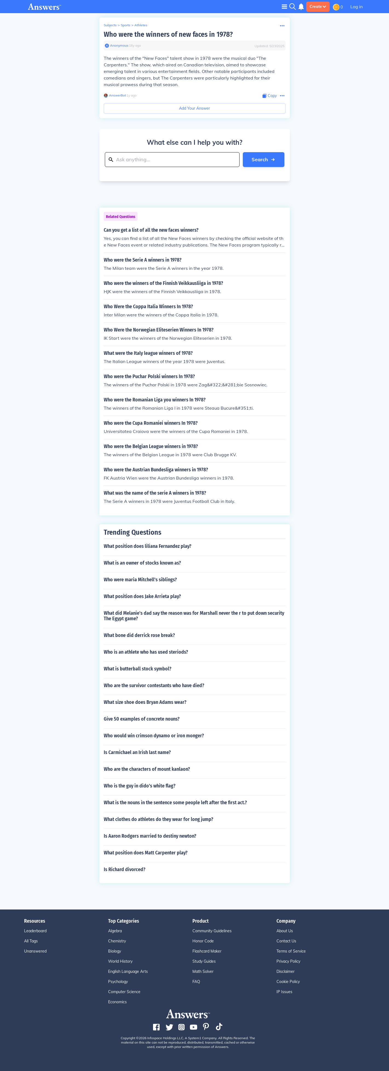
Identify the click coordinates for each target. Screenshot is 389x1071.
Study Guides (204, 961)
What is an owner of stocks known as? (142, 563)
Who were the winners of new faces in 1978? (168, 34)
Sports (125, 25)
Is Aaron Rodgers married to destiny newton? (150, 836)
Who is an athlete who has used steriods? (146, 652)
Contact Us (286, 941)
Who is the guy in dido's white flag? (139, 786)
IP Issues (284, 991)
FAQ (196, 981)
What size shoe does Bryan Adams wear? (145, 702)
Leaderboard (35, 930)
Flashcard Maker (206, 951)
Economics (117, 1001)
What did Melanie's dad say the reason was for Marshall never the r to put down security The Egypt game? (194, 616)
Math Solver (203, 971)
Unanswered (35, 951)
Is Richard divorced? (124, 869)
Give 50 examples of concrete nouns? (142, 719)
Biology (114, 951)
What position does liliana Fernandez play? (147, 546)
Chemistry (117, 941)
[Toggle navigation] (284, 6)
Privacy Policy (288, 961)
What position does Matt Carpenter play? (146, 853)
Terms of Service (291, 951)
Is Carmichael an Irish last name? (137, 752)
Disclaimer (285, 971)
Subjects (110, 25)
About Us (284, 930)
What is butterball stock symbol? (137, 669)
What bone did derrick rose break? (139, 635)
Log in (356, 6)
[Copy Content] (270, 96)
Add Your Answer (194, 108)
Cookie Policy (288, 981)
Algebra (115, 930)
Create (318, 6)
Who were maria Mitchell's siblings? (140, 580)
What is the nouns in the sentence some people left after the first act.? (175, 803)
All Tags (31, 941)
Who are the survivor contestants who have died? (154, 685)
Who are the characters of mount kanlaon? (147, 769)
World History (120, 961)
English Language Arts (128, 971)
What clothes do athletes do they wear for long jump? (158, 819)
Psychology (118, 981)
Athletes (140, 25)
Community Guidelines (212, 930)
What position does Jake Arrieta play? (142, 596)
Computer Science (124, 991)
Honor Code (203, 941)
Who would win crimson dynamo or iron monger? (154, 736)
